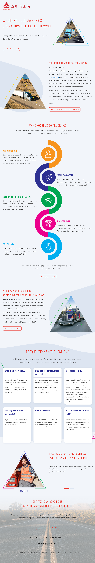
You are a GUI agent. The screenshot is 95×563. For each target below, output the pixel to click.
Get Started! (11, 49)
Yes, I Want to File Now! (65, 109)
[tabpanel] (47, 472)
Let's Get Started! (47, 528)
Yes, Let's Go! (12, 328)
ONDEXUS (51, 544)
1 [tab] (66, 488)
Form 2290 (54, 77)
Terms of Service (57, 538)
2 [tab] (72, 488)
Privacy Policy (37, 538)
